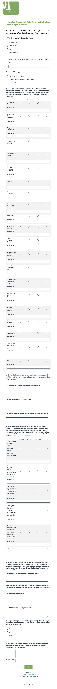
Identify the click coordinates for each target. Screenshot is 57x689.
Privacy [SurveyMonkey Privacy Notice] (25, 684)
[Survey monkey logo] (28, 674)
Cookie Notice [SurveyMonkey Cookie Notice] (30, 684)
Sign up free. (35, 676)
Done (28, 667)
